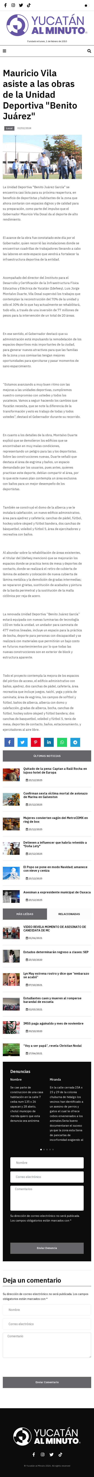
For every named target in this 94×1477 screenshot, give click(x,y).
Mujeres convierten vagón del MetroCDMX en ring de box (55, 820)
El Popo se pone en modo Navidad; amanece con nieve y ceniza (55, 869)
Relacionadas (69, 914)
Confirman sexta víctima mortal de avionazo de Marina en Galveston (55, 795)
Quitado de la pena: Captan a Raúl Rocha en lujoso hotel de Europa (55, 771)
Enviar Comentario (47, 1382)
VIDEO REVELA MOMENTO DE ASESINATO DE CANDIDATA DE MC (54, 929)
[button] (41, 1149)
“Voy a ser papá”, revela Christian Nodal (52, 1046)
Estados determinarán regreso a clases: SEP (56, 952)
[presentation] (32, 1230)
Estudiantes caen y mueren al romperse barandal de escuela (52, 1000)
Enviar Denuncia (47, 1248)
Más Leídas (24, 914)
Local (9, 128)
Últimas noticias (47, 756)
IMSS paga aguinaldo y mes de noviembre (53, 1023)
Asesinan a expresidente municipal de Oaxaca (57, 892)
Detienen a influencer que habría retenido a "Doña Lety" (55, 844)
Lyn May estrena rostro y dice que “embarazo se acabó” (56, 975)
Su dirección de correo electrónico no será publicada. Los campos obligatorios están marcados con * (45, 1218)
